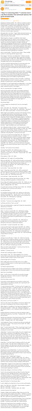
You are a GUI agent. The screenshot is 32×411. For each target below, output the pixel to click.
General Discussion (5, 18)
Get (28, 2)
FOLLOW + (28, 9)
